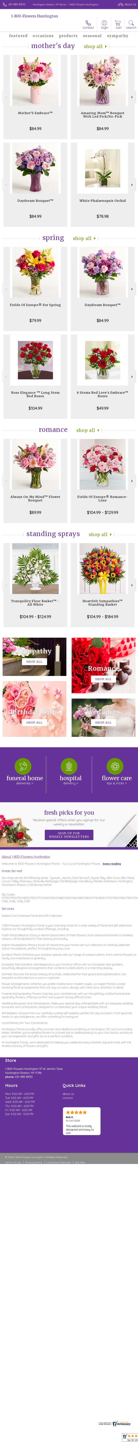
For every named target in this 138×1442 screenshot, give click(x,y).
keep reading (112, 863)
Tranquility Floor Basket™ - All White (35, 603)
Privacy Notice (33, 1162)
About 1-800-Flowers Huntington (26, 856)
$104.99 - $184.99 (102, 616)
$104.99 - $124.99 (35, 616)
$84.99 (35, 128)
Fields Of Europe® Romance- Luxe (102, 498)
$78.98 (103, 216)
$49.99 (103, 408)
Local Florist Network (58, 1162)
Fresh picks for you (69, 817)
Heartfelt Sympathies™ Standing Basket (103, 603)
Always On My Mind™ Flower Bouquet (35, 498)
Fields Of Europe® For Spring (35, 305)
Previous (5, 97)
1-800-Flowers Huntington (34, 16)
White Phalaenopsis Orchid (102, 201)
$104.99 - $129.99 (102, 512)
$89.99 (35, 512)
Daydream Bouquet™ (35, 201)
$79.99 (35, 320)
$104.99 (35, 408)
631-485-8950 (17, 4)
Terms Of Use (13, 1162)
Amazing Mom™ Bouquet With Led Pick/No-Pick (103, 114)
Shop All (93, 46)
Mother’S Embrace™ (35, 113)
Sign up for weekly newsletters (69, 834)
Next (132, 97)
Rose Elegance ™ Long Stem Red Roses (35, 394)
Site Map (80, 1162)
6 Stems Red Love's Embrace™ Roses (102, 394)
